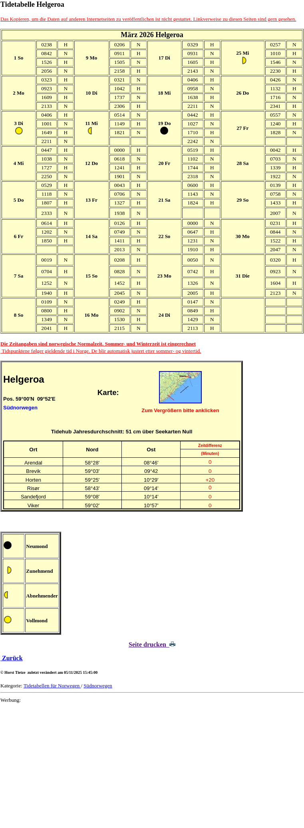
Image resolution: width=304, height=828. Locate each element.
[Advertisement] (152, 766)
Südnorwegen (97, 686)
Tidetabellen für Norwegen (52, 686)
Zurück (11, 658)
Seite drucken (152, 644)
